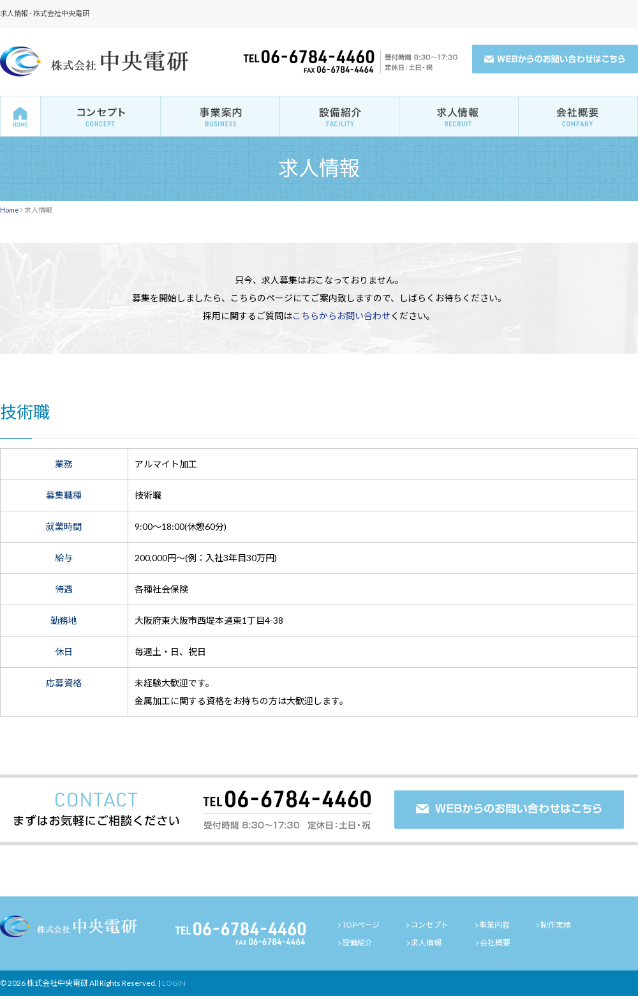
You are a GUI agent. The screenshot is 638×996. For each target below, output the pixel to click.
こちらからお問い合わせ (341, 315)
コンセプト (429, 925)
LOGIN (174, 983)
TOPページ (361, 925)
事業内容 (494, 925)
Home (9, 210)
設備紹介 (357, 942)
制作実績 (555, 925)
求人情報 (426, 942)
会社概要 (495, 942)
